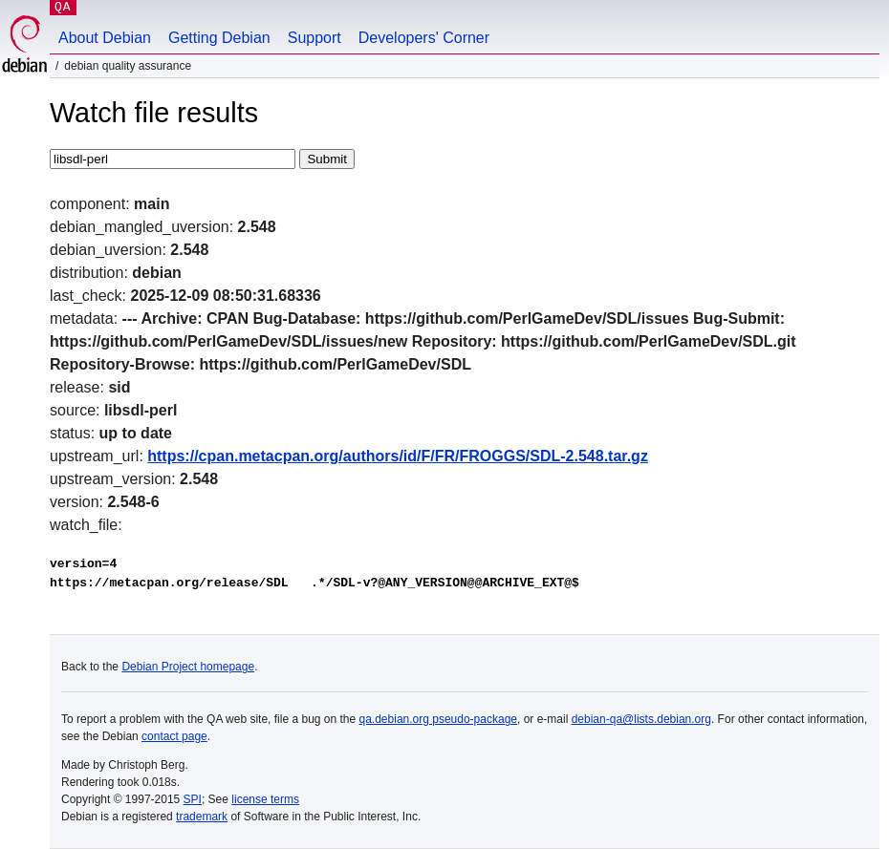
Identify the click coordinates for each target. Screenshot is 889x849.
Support (314, 38)
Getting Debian (219, 38)
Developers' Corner (423, 38)
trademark (202, 816)
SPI (193, 799)
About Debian (104, 38)
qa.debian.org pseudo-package (438, 719)
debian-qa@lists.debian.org (641, 719)
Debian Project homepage (187, 666)
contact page (174, 736)
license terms (265, 799)
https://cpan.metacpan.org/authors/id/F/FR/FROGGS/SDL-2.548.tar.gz (397, 456)
